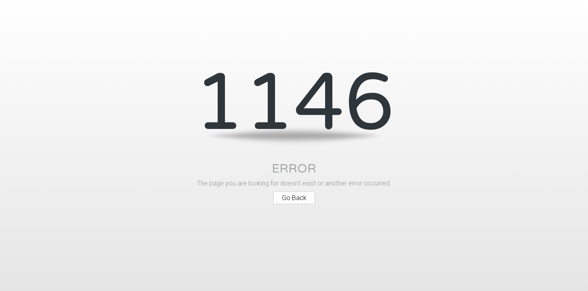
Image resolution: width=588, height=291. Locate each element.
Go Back (294, 198)
